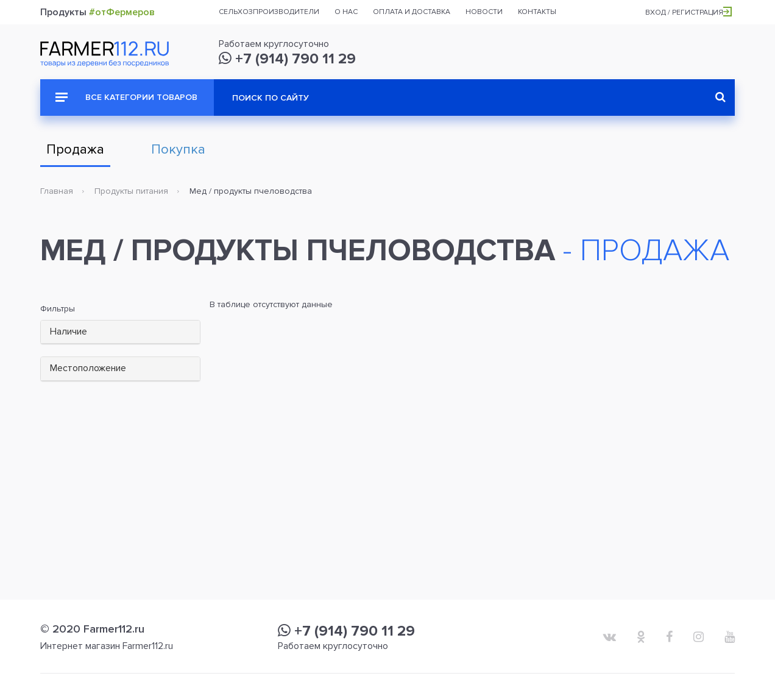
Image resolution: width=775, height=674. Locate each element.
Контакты (537, 11)
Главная (56, 191)
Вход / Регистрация (688, 12)
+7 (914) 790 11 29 (287, 59)
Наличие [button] (68, 331)
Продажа (75, 149)
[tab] (120, 332)
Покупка (178, 149)
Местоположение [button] (88, 368)
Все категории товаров (126, 97)
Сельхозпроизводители (269, 11)
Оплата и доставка (411, 11)
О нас (346, 11)
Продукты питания (131, 191)
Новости (484, 11)
